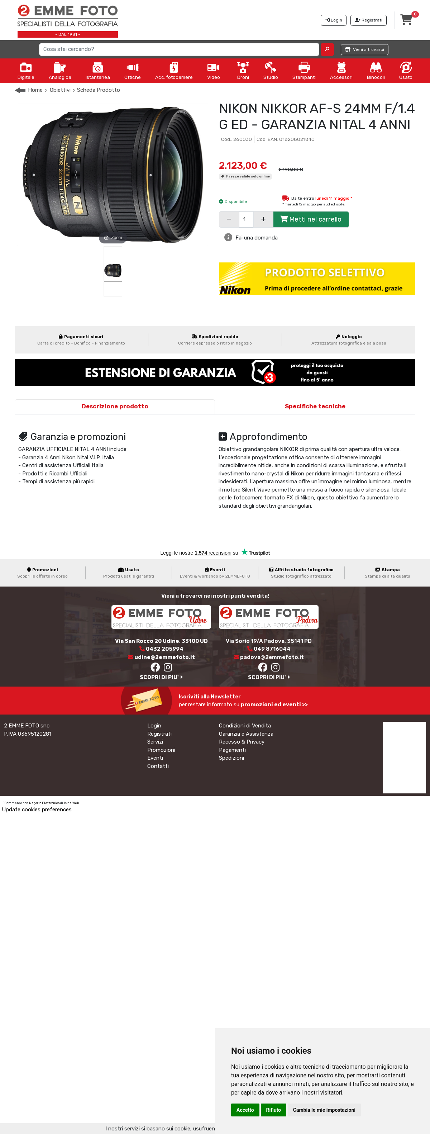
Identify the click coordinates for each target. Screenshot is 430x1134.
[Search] (179, 49)
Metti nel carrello (310, 219)
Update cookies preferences (37, 809)
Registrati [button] (368, 20)
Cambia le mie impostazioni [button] (324, 1110)
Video (213, 70)
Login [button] (333, 20)
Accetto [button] (245, 1110)
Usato (405, 70)
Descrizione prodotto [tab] (115, 406)
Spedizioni (231, 758)
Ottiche (132, 70)
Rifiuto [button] (273, 1110)
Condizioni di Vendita (245, 725)
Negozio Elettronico (44, 803)
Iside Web (71, 803)
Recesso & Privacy (241, 742)
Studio (270, 70)
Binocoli (376, 70)
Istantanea (98, 70)
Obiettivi (60, 90)
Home (35, 90)
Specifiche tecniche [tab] (315, 406)
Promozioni (161, 750)
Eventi (155, 758)
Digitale (26, 70)
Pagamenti (232, 750)
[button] (327, 49)
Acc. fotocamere (174, 70)
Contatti (158, 766)
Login (154, 725)
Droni (243, 70)
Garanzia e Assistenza (246, 734)
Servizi (155, 742)
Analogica (60, 70)
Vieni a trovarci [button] (364, 49)
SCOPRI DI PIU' (161, 677)
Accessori (341, 70)
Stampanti (304, 70)
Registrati (159, 734)
